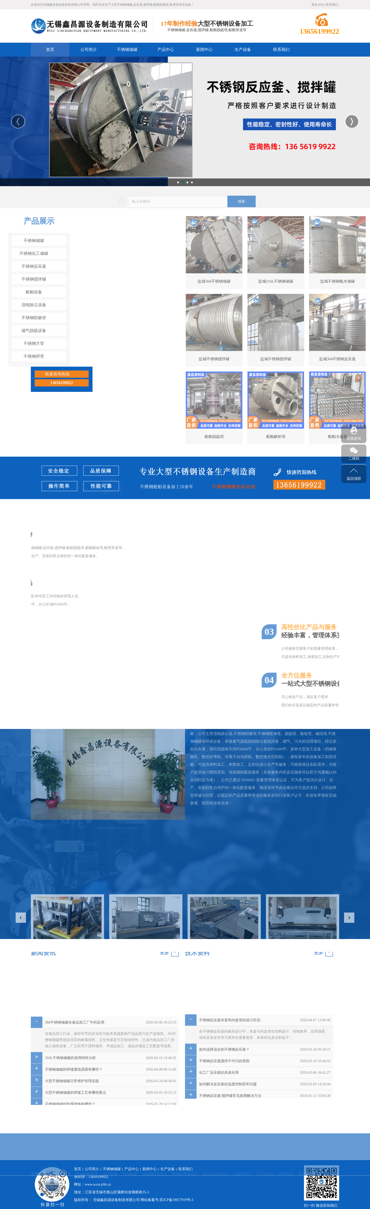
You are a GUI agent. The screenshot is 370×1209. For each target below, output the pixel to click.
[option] (185, 121)
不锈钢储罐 (127, 49)
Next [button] (352, 121)
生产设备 (243, 49)
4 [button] (192, 182)
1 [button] (178, 182)
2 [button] (183, 182)
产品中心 (166, 49)
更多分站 (317, 4)
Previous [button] (18, 121)
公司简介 (88, 49)
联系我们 (332, 4)
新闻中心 (204, 49)
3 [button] (187, 182)
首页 (50, 49)
